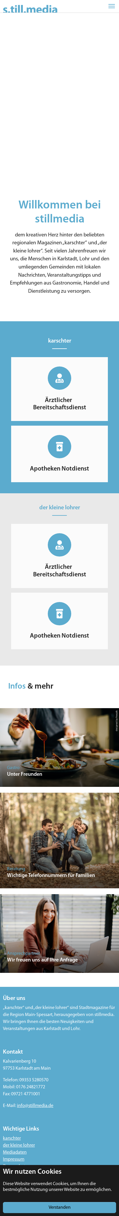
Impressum (13, 1159)
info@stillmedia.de (35, 1105)
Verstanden (60, 1207)
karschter (12, 1138)
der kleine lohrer (19, 1145)
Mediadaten (15, 1152)
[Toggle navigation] (112, 6)
